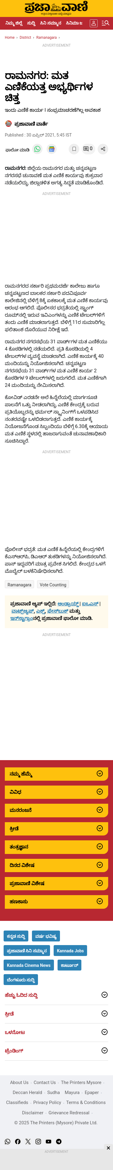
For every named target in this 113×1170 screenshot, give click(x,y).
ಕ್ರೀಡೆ (9, 1014)
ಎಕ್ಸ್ (40, 611)
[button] (16, 936)
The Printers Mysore (81, 1082)
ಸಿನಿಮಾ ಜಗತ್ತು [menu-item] (78, 23)
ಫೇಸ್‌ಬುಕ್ (57, 611)
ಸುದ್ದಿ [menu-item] (31, 23)
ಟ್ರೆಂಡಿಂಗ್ (14, 1051)
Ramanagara (19, 584)
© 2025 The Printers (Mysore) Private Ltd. (55, 1123)
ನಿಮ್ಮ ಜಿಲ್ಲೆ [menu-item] (13, 23)
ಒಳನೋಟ (15, 1032)
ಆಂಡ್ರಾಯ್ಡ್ (69, 604)
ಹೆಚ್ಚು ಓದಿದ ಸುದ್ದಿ (21, 995)
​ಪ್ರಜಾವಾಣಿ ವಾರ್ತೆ (31, 124)
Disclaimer (32, 1113)
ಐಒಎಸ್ (90, 604)
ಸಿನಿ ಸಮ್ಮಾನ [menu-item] (50, 23)
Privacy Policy (47, 1102)
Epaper (92, 1092)
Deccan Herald (27, 1092)
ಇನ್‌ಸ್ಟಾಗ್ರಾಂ (21, 618)
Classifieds (17, 1102)
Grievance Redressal (69, 1113)
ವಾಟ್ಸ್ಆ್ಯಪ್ (22, 611)
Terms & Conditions (86, 1102)
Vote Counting (53, 584)
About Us (19, 1082)
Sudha (53, 1092)
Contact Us (45, 1082)
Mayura (72, 1092)
